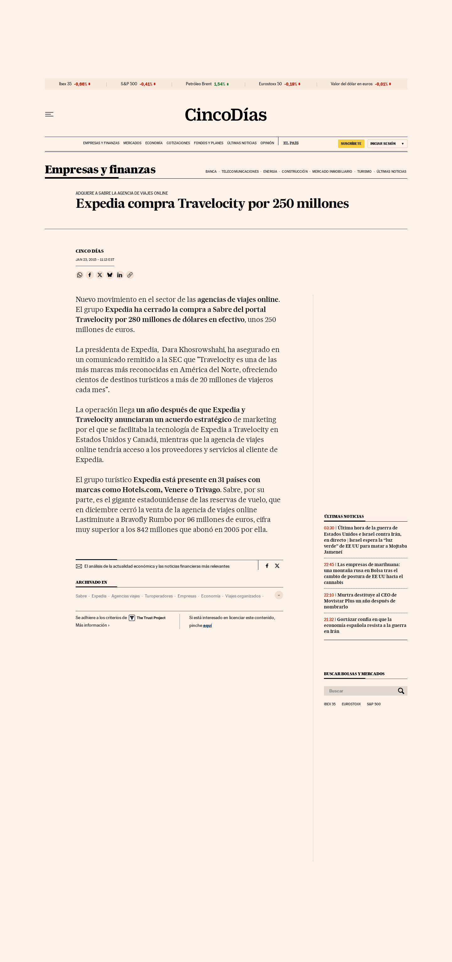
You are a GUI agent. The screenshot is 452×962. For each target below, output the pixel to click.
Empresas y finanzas (101, 143)
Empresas (187, 595)
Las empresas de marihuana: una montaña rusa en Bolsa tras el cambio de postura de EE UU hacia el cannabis (363, 573)
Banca (211, 172)
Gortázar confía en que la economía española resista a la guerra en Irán (365, 625)
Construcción (294, 172)
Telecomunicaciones (240, 172)
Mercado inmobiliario (332, 172)
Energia (270, 172)
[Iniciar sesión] (387, 143)
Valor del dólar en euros (352, 84)
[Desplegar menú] (49, 114)
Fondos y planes (208, 143)
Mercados (132, 143)
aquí (207, 625)
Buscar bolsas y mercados (354, 673)
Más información (93, 625)
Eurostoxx (351, 704)
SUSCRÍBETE (351, 143)
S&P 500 (129, 84)
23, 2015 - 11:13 (95, 260)
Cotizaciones (178, 143)
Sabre (81, 595)
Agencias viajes (125, 595)
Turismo (364, 172)
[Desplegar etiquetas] (279, 595)
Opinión (267, 143)
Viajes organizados (243, 595)
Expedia (99, 595)
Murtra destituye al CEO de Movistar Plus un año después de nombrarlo (360, 601)
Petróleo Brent (199, 84)
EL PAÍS (288, 141)
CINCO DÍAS (90, 251)
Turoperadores (159, 595)
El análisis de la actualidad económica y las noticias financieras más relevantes (156, 566)
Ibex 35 (65, 84)
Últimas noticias (241, 143)
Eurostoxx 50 (270, 84)
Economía (154, 143)
